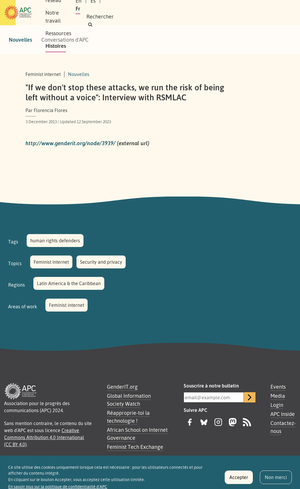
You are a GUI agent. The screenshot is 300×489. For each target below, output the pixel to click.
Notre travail (138, 6)
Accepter (238, 480)
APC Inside (282, 414)
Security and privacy (101, 262)
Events (278, 386)
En (206, 8)
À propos (65, 6)
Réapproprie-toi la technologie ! (128, 417)
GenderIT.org (122, 386)
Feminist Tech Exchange (135, 447)
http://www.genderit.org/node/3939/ (70, 143)
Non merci (276, 480)
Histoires (65, 19)
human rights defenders (55, 240)
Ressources (175, 6)
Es (220, 8)
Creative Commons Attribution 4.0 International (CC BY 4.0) (44, 437)
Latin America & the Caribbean (69, 283)
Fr (234, 8)
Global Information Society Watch (129, 399)
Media (277, 395)
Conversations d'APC (64, 39)
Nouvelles (20, 39)
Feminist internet (51, 262)
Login (276, 405)
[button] (234, 17)
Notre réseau (99, 6)
